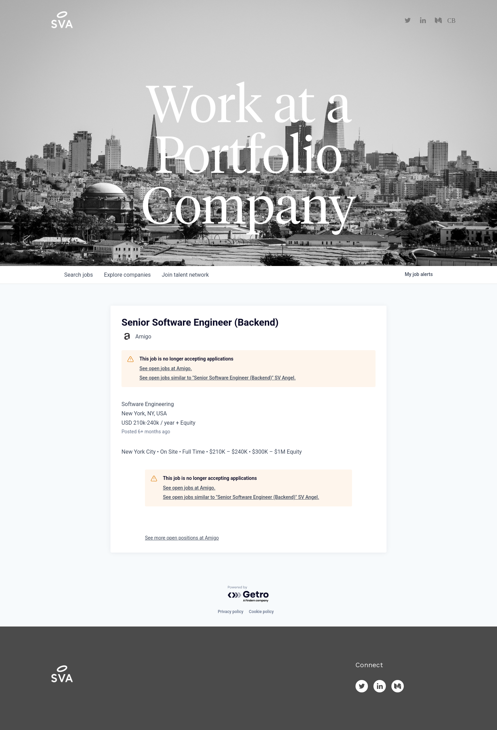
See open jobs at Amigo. (165, 368)
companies (127, 275)
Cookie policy (261, 611)
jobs (78, 275)
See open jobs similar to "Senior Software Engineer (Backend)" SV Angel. (217, 378)
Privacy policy (230, 611)
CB (451, 20)
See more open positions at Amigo (182, 538)
